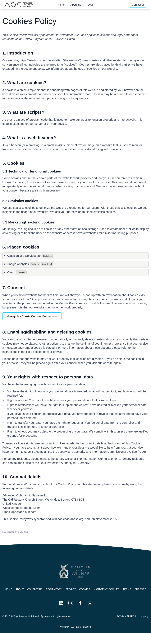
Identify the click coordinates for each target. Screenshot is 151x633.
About (20, 589)
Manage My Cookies (106, 589)
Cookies (84, 589)
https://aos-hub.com (33, 60)
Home (61, 4)
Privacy (70, 589)
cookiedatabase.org (71, 519)
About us (75, 4)
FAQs (90, 4)
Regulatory (54, 589)
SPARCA (131, 616)
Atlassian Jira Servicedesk (30, 256)
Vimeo (17, 272)
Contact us (138, 4)
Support (140, 589)
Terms (127, 589)
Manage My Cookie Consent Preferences (31, 316)
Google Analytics (30, 264)
